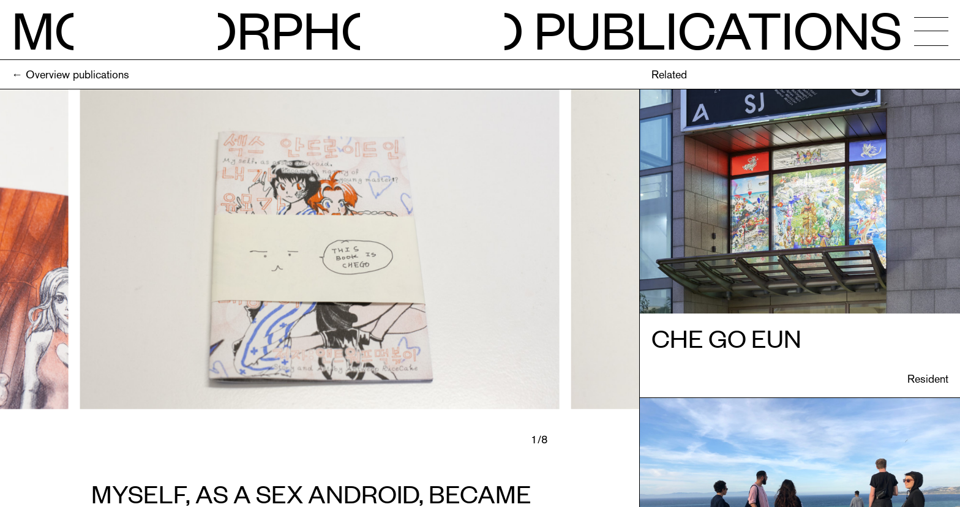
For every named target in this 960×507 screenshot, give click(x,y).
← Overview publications (70, 74)
